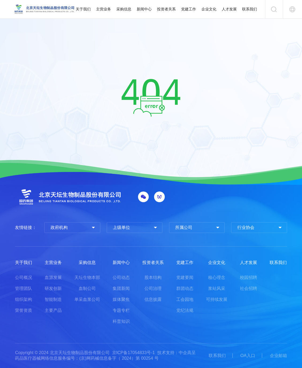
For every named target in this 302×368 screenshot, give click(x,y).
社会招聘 (248, 288)
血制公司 (87, 288)
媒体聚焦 (121, 299)
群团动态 (184, 288)
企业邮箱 (278, 355)
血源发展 (53, 277)
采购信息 (123, 9)
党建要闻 (184, 277)
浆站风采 (216, 288)
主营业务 (103, 9)
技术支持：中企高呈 (176, 352)
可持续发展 (216, 299)
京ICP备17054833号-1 (133, 352)
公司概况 (23, 277)
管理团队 (23, 288)
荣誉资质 (23, 310)
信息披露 (153, 299)
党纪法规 (184, 310)
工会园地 (184, 299)
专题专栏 (121, 310)
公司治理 (153, 288)
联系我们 (249, 9)
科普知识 (121, 321)
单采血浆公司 (87, 299)
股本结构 (153, 277)
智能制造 (53, 299)
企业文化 (208, 9)
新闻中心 (144, 9)
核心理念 (216, 277)
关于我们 (83, 9)
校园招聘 (248, 277)
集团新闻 (121, 288)
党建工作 (188, 9)
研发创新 (53, 288)
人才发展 (229, 9)
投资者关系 (166, 9)
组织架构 (23, 299)
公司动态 (121, 277)
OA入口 (247, 355)
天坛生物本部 (87, 277)
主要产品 (53, 310)
